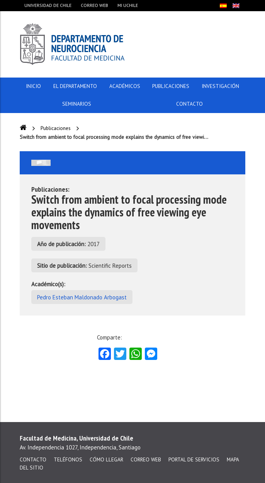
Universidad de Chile (47, 5)
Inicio (33, 86)
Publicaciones (170, 86)
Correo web (94, 5)
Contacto (189, 103)
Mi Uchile (127, 5)
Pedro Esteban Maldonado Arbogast (82, 297)
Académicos (124, 86)
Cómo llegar (106, 459)
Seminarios (76, 103)
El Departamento (75, 86)
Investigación (220, 86)
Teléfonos (68, 459)
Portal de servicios (193, 459)
